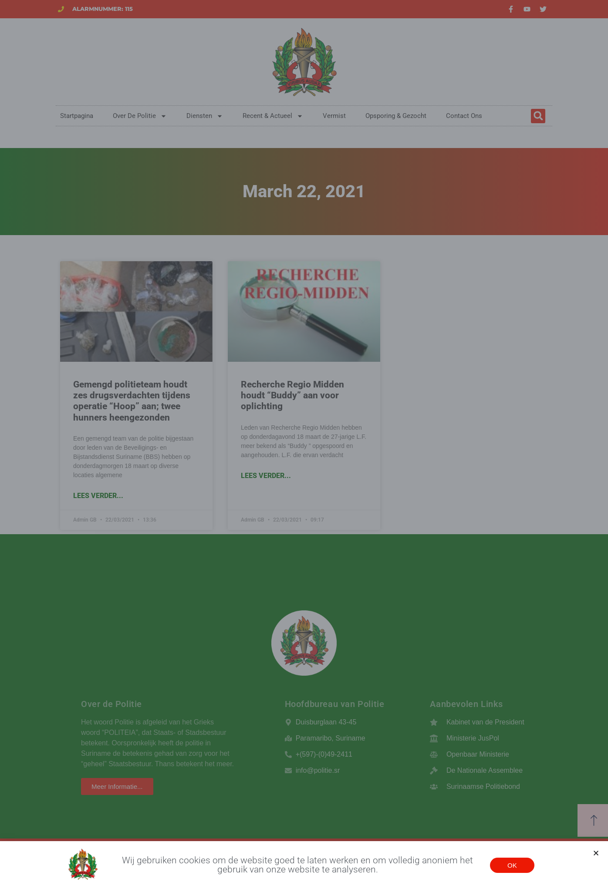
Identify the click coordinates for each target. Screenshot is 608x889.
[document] (304, 444)
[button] (596, 853)
